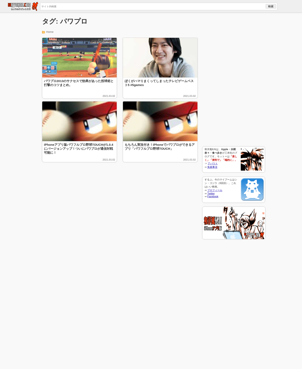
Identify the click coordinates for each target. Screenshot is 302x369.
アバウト (213, 163)
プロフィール (214, 190)
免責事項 (212, 167)
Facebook (212, 196)
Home (50, 31)
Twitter (211, 193)
